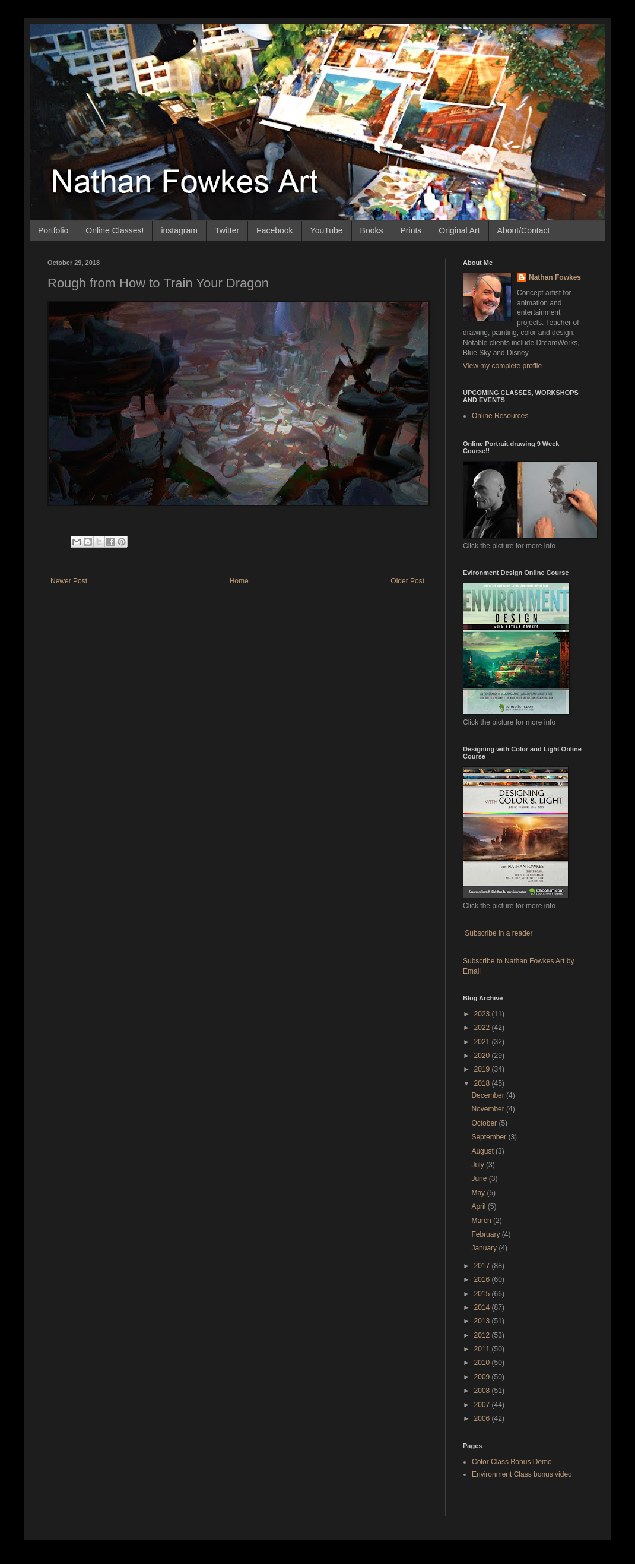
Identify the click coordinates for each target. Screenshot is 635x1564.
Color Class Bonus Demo (512, 1462)
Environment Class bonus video (522, 1474)
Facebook (274, 230)
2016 (483, 1279)
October (485, 1123)
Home (239, 581)
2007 (483, 1405)
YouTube (326, 230)
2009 (483, 1377)
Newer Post (68, 581)
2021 (483, 1042)
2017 (483, 1266)
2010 (483, 1362)
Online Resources (500, 416)
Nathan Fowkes (555, 277)
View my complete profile (502, 366)
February (486, 1234)
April (479, 1206)
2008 (483, 1390)
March (482, 1221)
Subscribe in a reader (498, 933)
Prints (411, 230)
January (485, 1248)
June (479, 1178)
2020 (483, 1055)
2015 (483, 1294)
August (483, 1151)
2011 (483, 1349)
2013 (483, 1321)
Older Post (407, 581)
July (478, 1165)
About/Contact (523, 230)
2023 (483, 1014)
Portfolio (53, 230)
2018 (483, 1083)
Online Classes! (114, 230)
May (479, 1193)
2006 (483, 1418)
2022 (483, 1027)
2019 (483, 1069)
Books (371, 230)
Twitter (227, 230)
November (488, 1109)
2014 (483, 1307)
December (488, 1095)
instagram (179, 230)
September (489, 1137)
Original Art (459, 230)
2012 (483, 1335)
